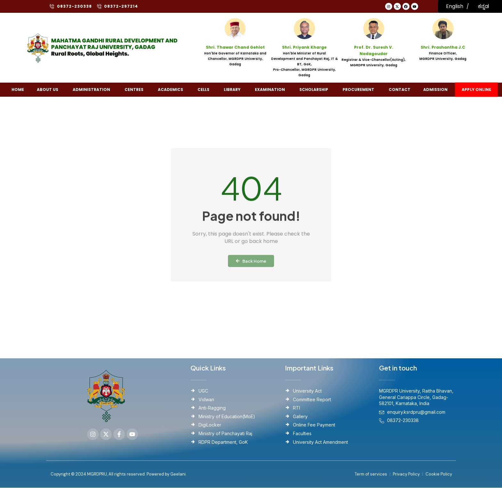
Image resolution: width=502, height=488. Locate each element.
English (454, 6)
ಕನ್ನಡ (483, 6)
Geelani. (178, 474)
